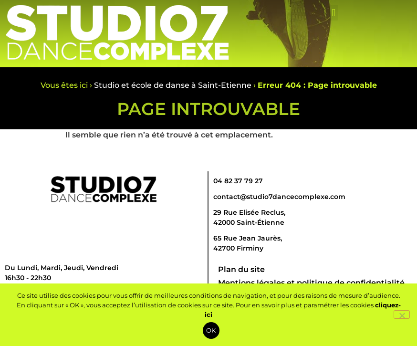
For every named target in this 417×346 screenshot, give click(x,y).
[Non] (402, 314)
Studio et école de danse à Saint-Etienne (172, 85)
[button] (333, 13)
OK (211, 330)
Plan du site (241, 269)
